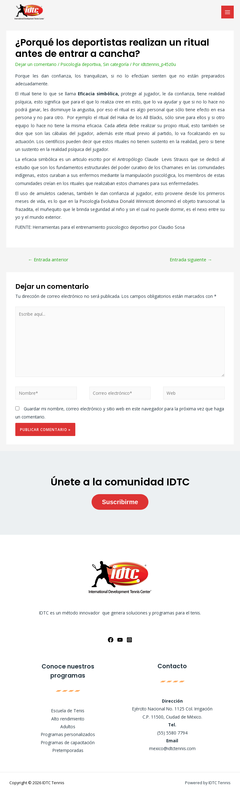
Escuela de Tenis (67, 711)
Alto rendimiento (67, 719)
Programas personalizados (68, 734)
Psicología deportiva (81, 64)
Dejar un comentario (36, 64)
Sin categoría (116, 64)
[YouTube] (120, 640)
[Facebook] (110, 640)
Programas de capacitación (68, 742)
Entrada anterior (48, 259)
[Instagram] (129, 640)
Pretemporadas (67, 750)
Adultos (67, 726)
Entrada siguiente (191, 259)
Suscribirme (120, 502)
